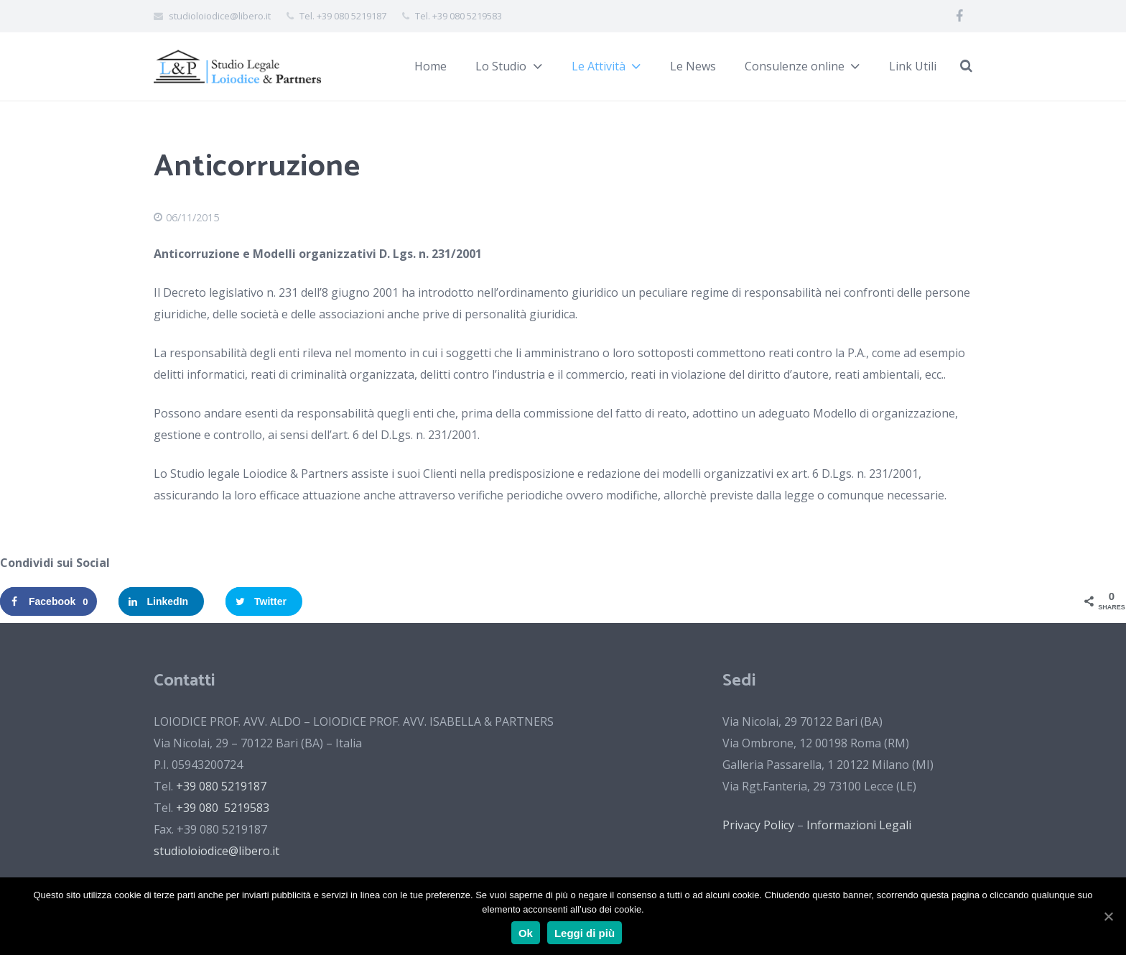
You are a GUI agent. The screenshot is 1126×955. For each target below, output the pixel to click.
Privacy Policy (758, 825)
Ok (525, 933)
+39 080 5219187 (221, 786)
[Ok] (1108, 916)
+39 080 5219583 (222, 808)
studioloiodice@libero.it (216, 851)
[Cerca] (966, 66)
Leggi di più (584, 933)
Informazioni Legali (858, 825)
